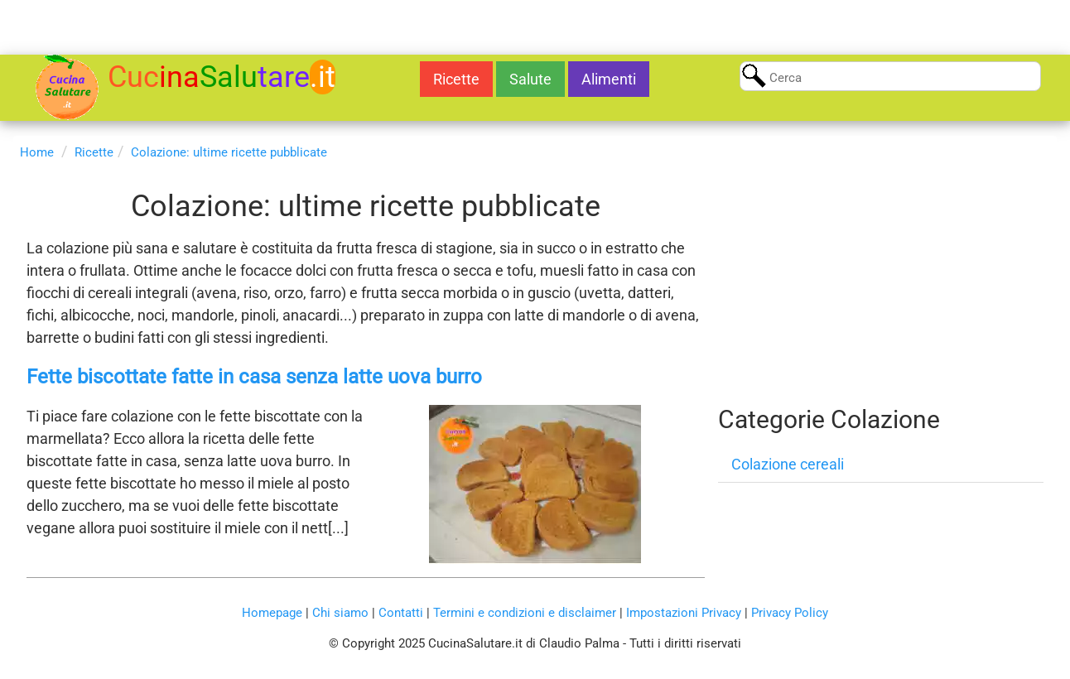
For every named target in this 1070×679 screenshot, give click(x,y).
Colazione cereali (787, 464)
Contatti (400, 612)
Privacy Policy (789, 612)
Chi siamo (340, 612)
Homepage (272, 612)
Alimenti (608, 79)
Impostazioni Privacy (683, 612)
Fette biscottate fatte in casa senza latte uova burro (254, 376)
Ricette (456, 79)
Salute (530, 79)
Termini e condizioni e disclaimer (524, 612)
